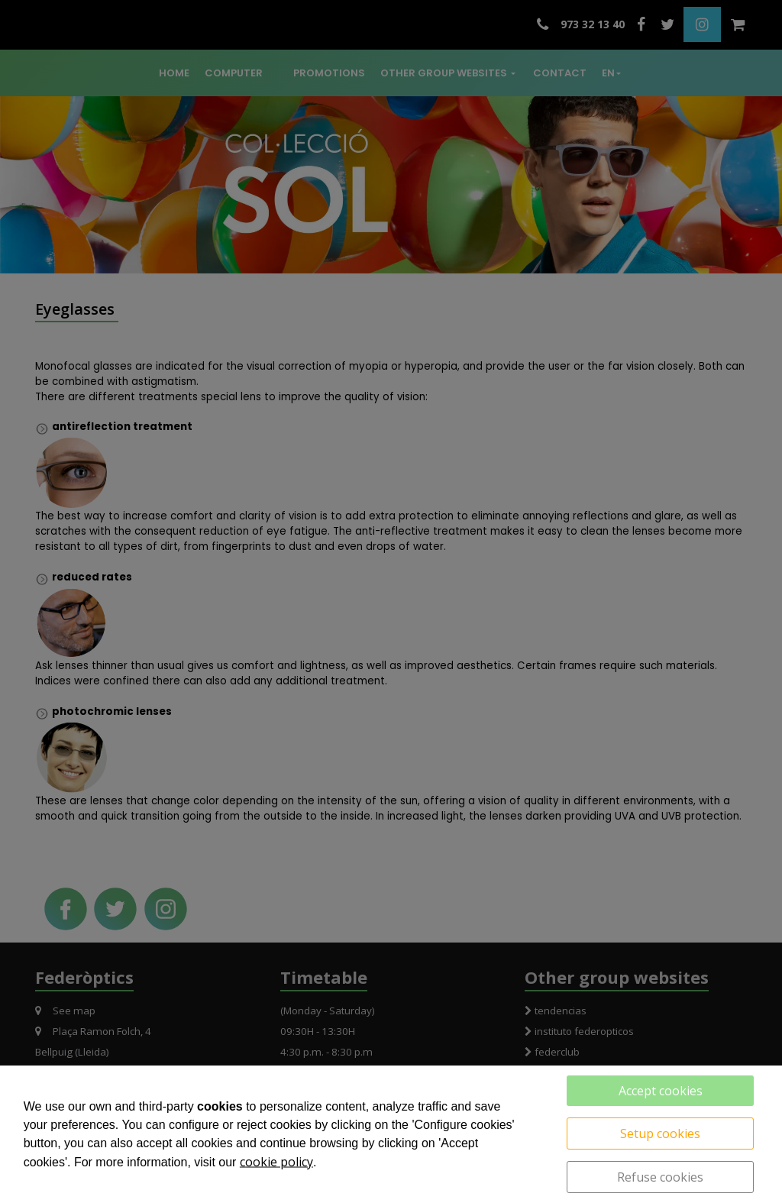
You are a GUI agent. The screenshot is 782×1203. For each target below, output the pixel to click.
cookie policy (276, 1161)
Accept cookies (661, 1090)
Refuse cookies (660, 1177)
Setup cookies (660, 1133)
